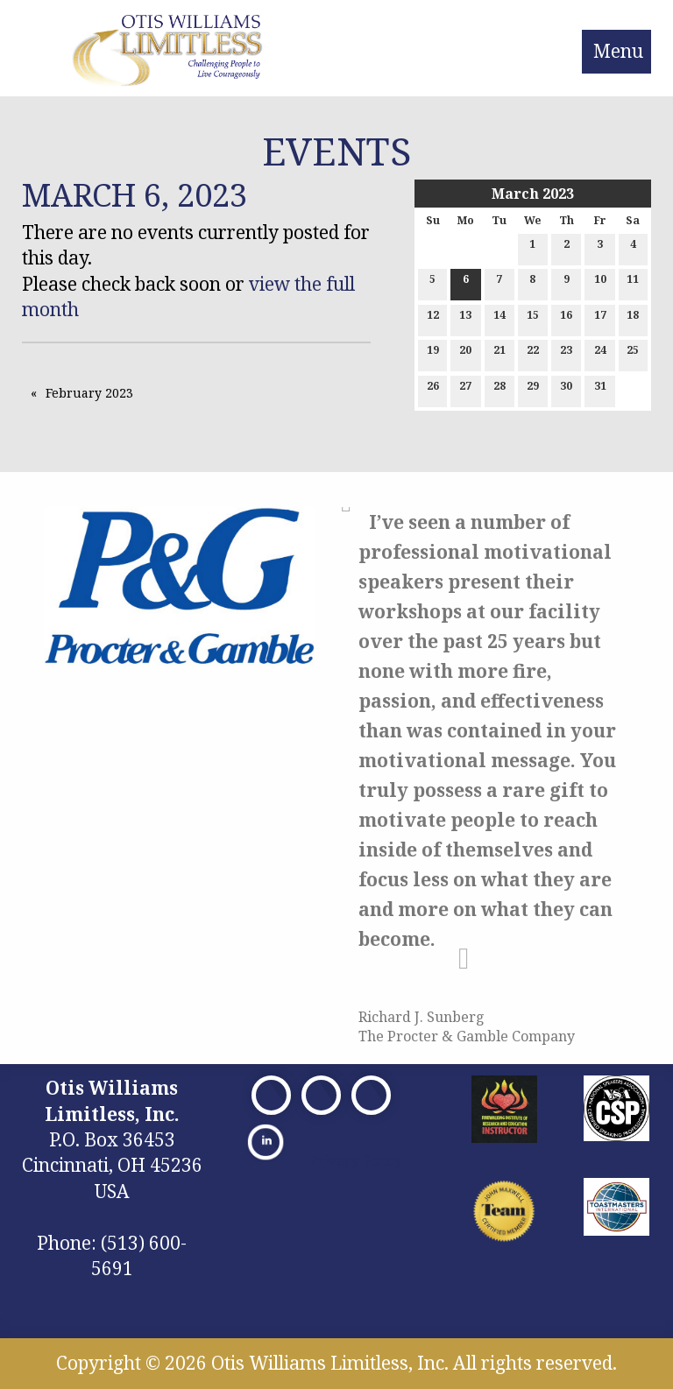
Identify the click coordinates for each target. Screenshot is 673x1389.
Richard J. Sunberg (421, 1016)
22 (533, 353)
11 (633, 282)
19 (433, 353)
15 (533, 318)
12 (433, 318)
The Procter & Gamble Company (466, 1036)
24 (600, 353)
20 (465, 353)
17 (600, 318)
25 (633, 353)
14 (499, 318)
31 (600, 389)
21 (499, 353)
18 (633, 318)
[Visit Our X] (321, 1095)
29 (533, 389)
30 (566, 389)
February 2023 (89, 392)
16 (566, 318)
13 (465, 318)
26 (433, 389)
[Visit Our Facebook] (271, 1095)
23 (566, 353)
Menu (618, 51)
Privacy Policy (355, 1160)
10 (600, 282)
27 (465, 389)
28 (499, 389)
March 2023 (533, 193)
